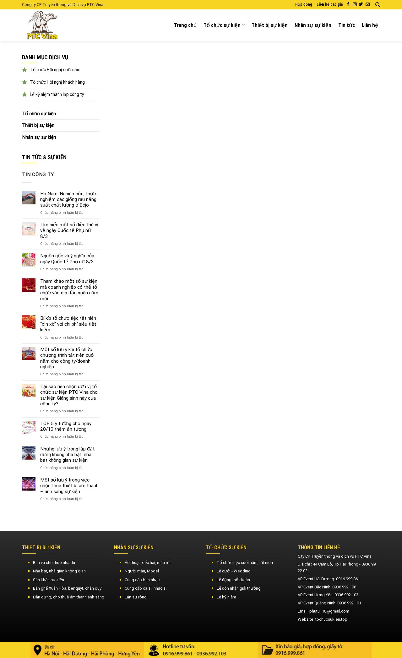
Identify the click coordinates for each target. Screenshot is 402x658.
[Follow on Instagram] (355, 4)
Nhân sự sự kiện (313, 25)
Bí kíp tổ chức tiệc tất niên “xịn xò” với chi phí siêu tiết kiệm (68, 324)
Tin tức (346, 25)
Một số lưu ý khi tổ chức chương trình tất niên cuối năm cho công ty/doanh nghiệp (67, 358)
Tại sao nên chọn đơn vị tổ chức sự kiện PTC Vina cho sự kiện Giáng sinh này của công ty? (69, 395)
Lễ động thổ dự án (233, 579)
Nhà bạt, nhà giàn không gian (59, 571)
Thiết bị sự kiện (270, 25)
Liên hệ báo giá (330, 4)
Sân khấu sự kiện (48, 579)
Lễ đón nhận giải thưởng (239, 588)
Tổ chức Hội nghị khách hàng (57, 82)
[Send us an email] (368, 4)
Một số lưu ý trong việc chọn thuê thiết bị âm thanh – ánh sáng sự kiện (69, 485)
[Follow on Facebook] (348, 4)
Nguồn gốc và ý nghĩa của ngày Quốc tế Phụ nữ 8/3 (67, 258)
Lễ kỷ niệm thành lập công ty (57, 94)
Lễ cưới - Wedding (234, 571)
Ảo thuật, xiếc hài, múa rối (148, 562)
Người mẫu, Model (142, 571)
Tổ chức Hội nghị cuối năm (55, 69)
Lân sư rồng (136, 597)
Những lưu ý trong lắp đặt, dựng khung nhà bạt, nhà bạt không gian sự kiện (67, 454)
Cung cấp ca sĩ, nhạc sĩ (145, 588)
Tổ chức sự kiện (224, 25)
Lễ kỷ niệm (226, 597)
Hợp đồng (303, 4)
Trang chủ (185, 25)
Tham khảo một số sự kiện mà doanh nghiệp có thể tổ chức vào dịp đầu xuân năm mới (69, 289)
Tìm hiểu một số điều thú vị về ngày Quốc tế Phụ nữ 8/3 (69, 230)
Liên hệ (370, 25)
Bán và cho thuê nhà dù (54, 562)
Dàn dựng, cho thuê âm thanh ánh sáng (68, 597)
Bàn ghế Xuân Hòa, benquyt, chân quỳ (67, 588)
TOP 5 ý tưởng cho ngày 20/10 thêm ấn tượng (65, 426)
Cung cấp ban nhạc (142, 579)
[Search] (377, 4)
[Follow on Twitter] (361, 4)
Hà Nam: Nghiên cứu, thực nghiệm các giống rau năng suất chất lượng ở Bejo (68, 199)
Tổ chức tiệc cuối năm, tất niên (245, 562)
